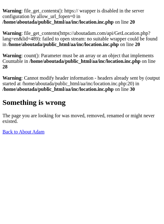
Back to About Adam (23, 131)
